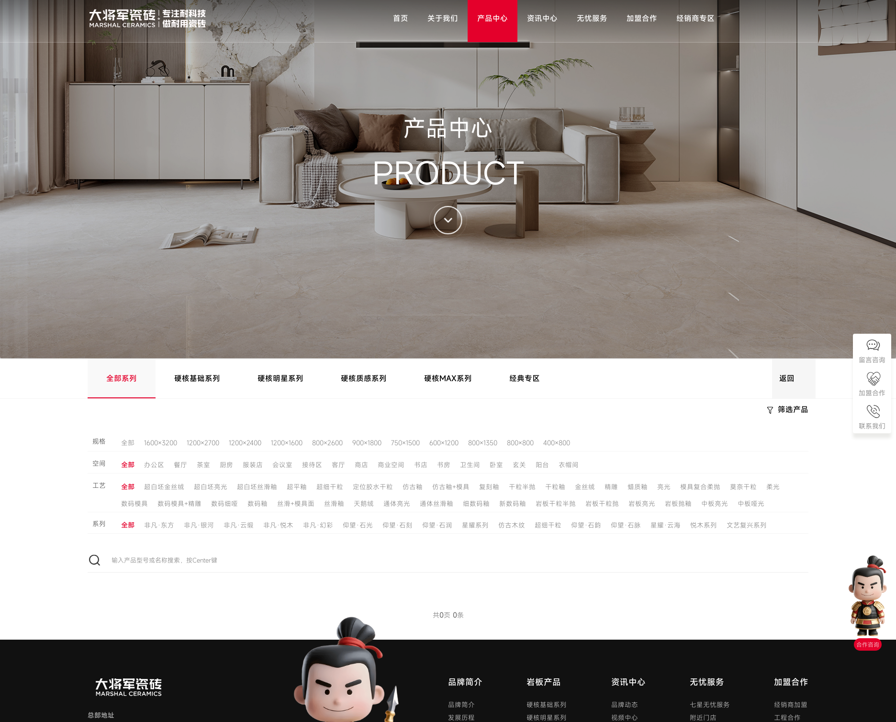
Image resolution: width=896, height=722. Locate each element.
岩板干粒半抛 (556, 503)
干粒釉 (555, 487)
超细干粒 (329, 487)
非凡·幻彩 (318, 525)
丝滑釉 (334, 503)
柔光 (773, 487)
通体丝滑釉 (436, 503)
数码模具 (134, 503)
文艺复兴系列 (747, 525)
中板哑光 (751, 503)
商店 (361, 465)
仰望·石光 (358, 525)
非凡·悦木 (278, 525)
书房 (443, 465)
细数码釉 (476, 503)
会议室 (282, 465)
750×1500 (405, 443)
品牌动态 (624, 704)
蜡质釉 (637, 487)
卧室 (496, 465)
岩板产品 (543, 682)
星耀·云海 (665, 525)
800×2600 (327, 443)
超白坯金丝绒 (164, 487)
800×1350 (482, 443)
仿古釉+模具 (451, 487)
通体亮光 (396, 503)
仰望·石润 (437, 525)
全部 (127, 443)
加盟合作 (791, 682)
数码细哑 (224, 503)
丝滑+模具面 (295, 503)
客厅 (338, 465)
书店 (420, 465)
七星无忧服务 (710, 704)
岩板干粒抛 (602, 503)
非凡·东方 (159, 525)
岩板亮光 (641, 503)
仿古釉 (413, 487)
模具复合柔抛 (700, 487)
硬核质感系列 (364, 378)
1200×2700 (203, 443)
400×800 (556, 443)
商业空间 (391, 465)
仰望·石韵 (586, 525)
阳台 (542, 465)
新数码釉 (512, 503)
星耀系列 (475, 525)
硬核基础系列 (197, 378)
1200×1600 (286, 443)
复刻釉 (489, 487)
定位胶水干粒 (373, 487)
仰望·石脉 (626, 525)
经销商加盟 (790, 704)
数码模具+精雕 (179, 503)
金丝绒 (585, 487)
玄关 (519, 465)
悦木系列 (703, 525)
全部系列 (121, 378)
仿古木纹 (511, 525)
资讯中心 (628, 682)
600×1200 (444, 443)
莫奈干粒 (743, 487)
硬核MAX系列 (448, 378)
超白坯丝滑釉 (257, 487)
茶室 (203, 465)
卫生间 (470, 465)
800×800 (520, 443)
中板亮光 (714, 503)
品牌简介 (465, 682)
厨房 (226, 465)
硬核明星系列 (280, 378)
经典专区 (524, 378)
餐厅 (180, 465)
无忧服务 (707, 682)
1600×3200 (160, 443)
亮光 (664, 487)
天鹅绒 (364, 503)
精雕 (611, 487)
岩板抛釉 (678, 503)
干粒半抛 (522, 487)
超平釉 (297, 487)
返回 (787, 378)
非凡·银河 (199, 525)
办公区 (154, 465)
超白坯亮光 (210, 487)
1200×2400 (245, 443)
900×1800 (366, 443)
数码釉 (257, 503)
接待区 (312, 465)
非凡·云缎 (239, 525)
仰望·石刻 (397, 525)
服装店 (253, 465)
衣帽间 (569, 465)
